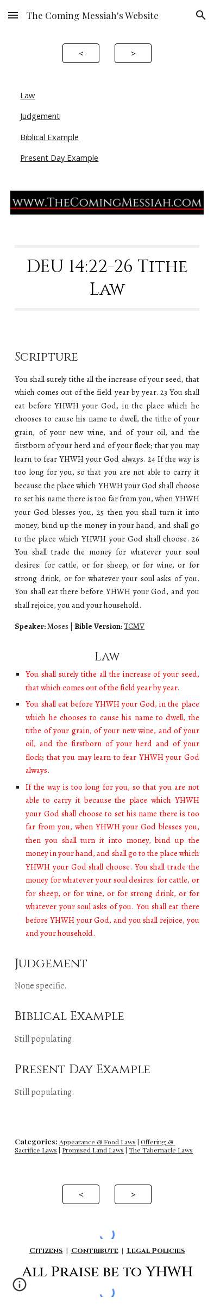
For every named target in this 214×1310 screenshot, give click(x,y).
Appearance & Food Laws (97, 1141)
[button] (13, 15)
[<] (80, 53)
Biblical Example (49, 136)
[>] (132, 53)
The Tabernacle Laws (161, 1149)
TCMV (134, 626)
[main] (106, 278)
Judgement (40, 115)
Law (27, 95)
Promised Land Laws (93, 1149)
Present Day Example (59, 157)
